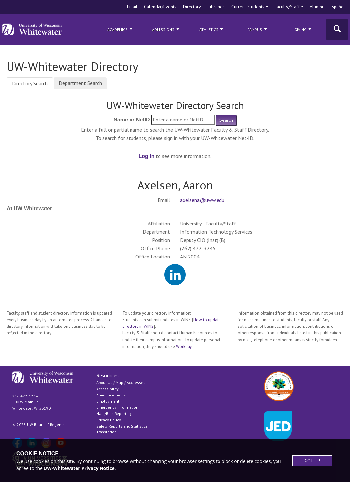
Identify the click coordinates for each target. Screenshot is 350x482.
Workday (183, 346)
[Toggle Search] (337, 29)
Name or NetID (131, 119)
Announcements (111, 395)
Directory (192, 7)
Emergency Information (117, 407)
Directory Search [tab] (30, 83)
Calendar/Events (160, 7)
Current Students (247, 7)
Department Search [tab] (80, 83)
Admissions (166, 29)
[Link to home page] (32, 29)
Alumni (316, 7)
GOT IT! (312, 461)
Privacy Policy (108, 419)
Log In (147, 156)
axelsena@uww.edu (202, 200)
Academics (120, 29)
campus (257, 29)
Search (226, 120)
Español (337, 7)
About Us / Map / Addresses (120, 382)
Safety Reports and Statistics (122, 426)
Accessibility (107, 388)
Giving (303, 29)
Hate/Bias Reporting (114, 413)
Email (132, 7)
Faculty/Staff (287, 7)
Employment (107, 401)
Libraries (216, 7)
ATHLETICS (211, 29)
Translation (106, 432)
